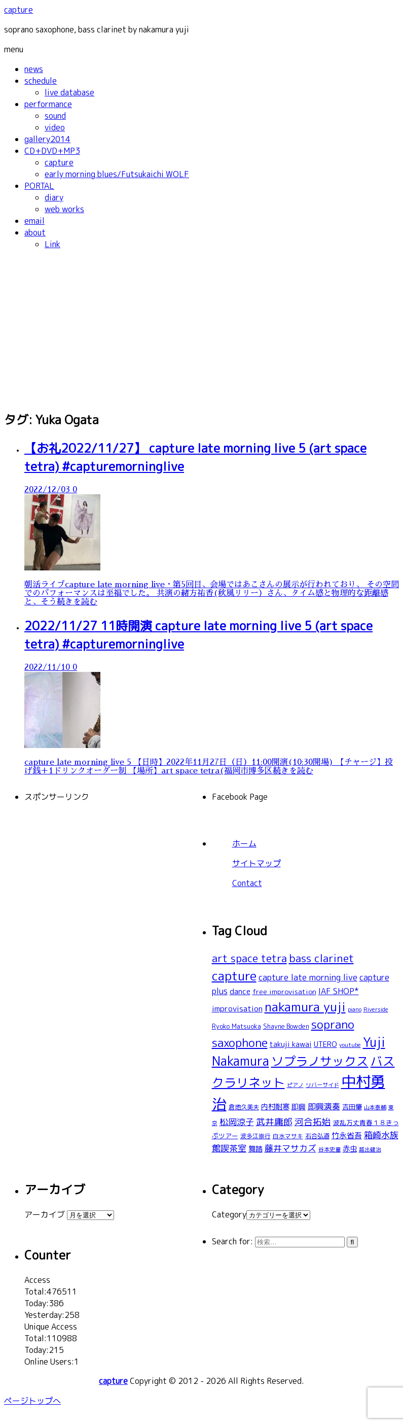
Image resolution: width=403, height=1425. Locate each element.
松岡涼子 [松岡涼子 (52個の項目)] (236, 1122)
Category (229, 1214)
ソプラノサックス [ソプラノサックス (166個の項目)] (320, 1061)
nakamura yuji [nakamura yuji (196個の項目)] (305, 1006)
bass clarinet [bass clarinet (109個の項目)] (321, 958)
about (35, 232)
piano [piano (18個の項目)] (354, 1009)
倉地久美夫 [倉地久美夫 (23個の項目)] (244, 1107)
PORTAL (39, 185)
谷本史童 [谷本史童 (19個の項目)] (329, 1149)
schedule (40, 80)
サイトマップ (256, 863)
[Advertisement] (201, 329)
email (34, 220)
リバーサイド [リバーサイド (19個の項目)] (322, 1085)
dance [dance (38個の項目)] (240, 991)
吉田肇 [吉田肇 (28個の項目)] (352, 1106)
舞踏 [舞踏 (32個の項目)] (255, 1149)
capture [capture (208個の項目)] (234, 976)
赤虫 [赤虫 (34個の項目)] (350, 1148)
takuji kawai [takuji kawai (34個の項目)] (291, 1044)
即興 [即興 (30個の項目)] (298, 1106)
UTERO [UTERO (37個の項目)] (325, 1044)
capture (18, 9)
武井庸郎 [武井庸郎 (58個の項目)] (274, 1121)
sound (55, 115)
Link (52, 244)
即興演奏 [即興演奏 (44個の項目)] (324, 1106)
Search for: (232, 1241)
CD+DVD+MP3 (52, 150)
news (33, 69)
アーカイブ (44, 1214)
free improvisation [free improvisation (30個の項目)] (284, 991)
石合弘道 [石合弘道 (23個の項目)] (317, 1136)
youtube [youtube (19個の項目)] (350, 1045)
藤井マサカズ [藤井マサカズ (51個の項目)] (290, 1148)
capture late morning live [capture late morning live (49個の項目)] (308, 977)
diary (54, 197)
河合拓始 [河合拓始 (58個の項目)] (313, 1121)
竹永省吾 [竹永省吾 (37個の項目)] (347, 1135)
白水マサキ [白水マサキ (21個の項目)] (288, 1136)
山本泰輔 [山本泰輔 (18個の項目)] (375, 1107)
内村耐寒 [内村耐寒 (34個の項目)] (275, 1106)
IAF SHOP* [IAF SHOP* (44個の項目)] (338, 991)
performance (48, 104)
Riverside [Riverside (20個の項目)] (375, 1009)
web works (64, 209)
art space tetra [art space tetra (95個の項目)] (249, 958)
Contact (247, 883)
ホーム (244, 843)
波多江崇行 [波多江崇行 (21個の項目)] (255, 1136)
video (55, 127)
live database (69, 92)
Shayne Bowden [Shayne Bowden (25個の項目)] (286, 1026)
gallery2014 (47, 139)
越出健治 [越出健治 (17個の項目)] (370, 1149)
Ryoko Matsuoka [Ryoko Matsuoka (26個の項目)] (236, 1026)
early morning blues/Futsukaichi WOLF (117, 174)
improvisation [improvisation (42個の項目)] (237, 1008)
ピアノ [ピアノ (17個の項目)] (295, 1085)
